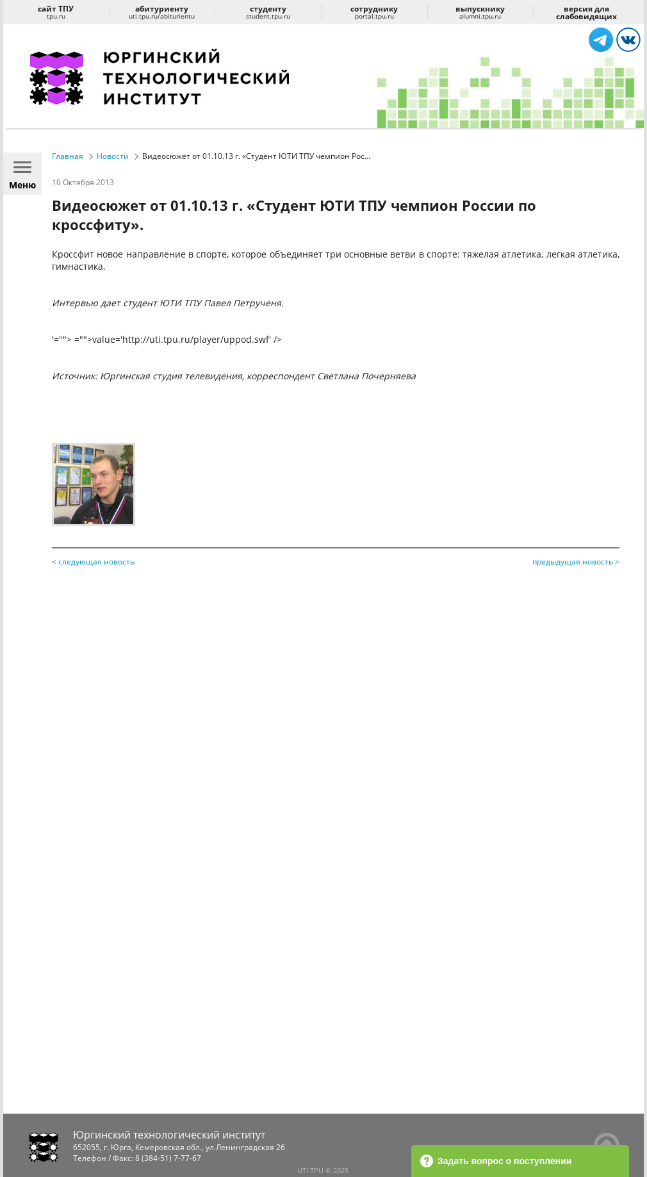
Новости (113, 156)
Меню (22, 173)
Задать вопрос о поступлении (495, 1161)
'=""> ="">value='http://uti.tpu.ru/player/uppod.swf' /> (167, 339)
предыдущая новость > (575, 561)
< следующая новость (93, 561)
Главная (67, 156)
